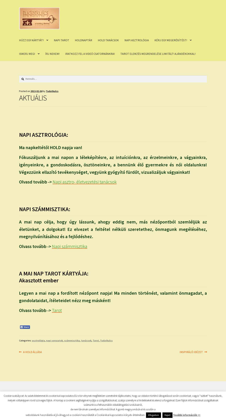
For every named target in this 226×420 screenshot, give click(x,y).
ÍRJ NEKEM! (52, 54)
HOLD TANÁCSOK (108, 40)
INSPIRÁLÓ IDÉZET (191, 352)
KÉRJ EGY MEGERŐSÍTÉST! (170, 40)
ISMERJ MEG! (27, 54)
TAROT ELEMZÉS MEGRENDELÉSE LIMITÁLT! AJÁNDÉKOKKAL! (157, 54)
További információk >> (186, 415)
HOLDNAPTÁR (83, 40)
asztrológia (38, 340)
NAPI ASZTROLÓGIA (136, 40)
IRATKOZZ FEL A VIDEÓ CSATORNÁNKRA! (90, 54)
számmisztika (72, 340)
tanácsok (86, 340)
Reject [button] (167, 415)
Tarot (96, 340)
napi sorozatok (54, 340)
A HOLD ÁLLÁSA (32, 352)
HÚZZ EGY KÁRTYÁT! (31, 40)
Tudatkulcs (52, 91)
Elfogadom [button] (153, 415)
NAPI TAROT (61, 40)
